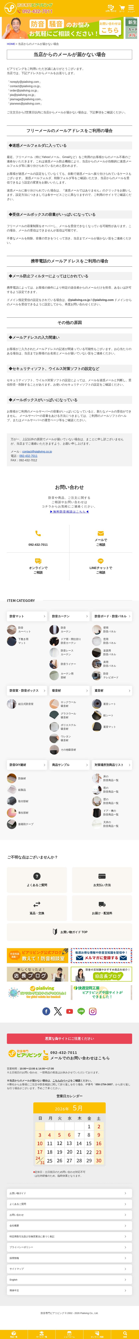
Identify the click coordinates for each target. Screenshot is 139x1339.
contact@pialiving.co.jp (37, 451)
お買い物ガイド (18, 1193)
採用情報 (14, 1258)
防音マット (17, 616)
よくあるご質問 (18, 1204)
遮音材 (99, 690)
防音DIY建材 (18, 764)
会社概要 (14, 1225)
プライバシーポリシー (21, 1247)
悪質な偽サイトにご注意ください (69, 1038)
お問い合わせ (17, 1215)
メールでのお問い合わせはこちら (80, 1058)
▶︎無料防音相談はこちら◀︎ (69, 511)
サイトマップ (17, 1268)
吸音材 (56, 690)
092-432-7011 (28, 455)
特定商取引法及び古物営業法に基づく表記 (32, 1236)
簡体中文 (14, 1290)
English (13, 1279)
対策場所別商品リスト (109, 764)
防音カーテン (61, 616)
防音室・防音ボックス (24, 690)
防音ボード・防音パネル (111, 616)
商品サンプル (61, 764)
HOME (11, 43)
